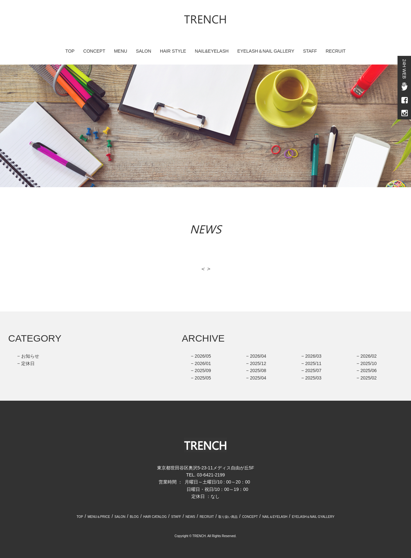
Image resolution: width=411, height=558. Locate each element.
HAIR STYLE (173, 51)
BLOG (134, 517)
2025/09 (203, 370)
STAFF (310, 51)
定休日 (28, 363)
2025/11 (313, 363)
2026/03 (313, 356)
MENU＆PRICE (99, 517)
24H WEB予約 (404, 69)
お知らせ (30, 356)
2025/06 (368, 370)
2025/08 (258, 370)
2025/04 (258, 377)
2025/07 (313, 370)
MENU (120, 51)
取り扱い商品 (228, 517)
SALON (143, 51)
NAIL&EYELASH (212, 51)
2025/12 (258, 363)
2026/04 (258, 356)
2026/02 (368, 356)
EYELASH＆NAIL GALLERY (265, 51)
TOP (70, 51)
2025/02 (368, 377)
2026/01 (203, 363)
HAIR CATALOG (155, 517)
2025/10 (368, 363)
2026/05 (203, 356)
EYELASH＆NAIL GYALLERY (313, 517)
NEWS (190, 517)
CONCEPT (94, 51)
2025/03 (313, 377)
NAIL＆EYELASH (274, 517)
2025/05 (203, 377)
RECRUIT (335, 51)
